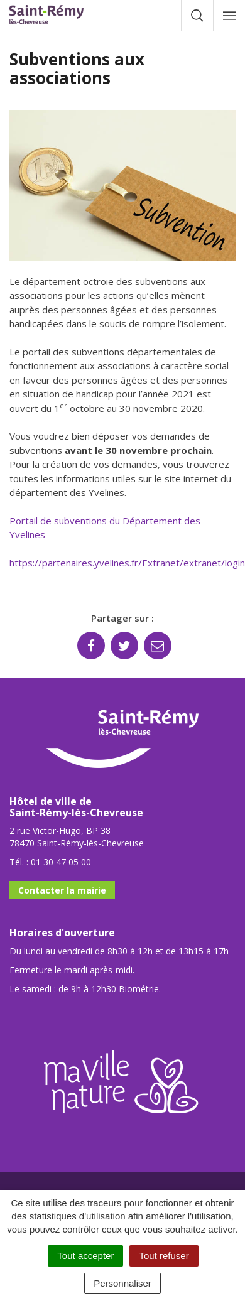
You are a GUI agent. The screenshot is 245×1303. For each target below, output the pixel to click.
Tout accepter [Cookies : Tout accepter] (85, 1255)
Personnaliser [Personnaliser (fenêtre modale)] (122, 1283)
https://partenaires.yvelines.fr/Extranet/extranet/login (127, 562)
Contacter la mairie (62, 890)
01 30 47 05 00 (61, 862)
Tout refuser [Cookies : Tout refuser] (163, 1255)
